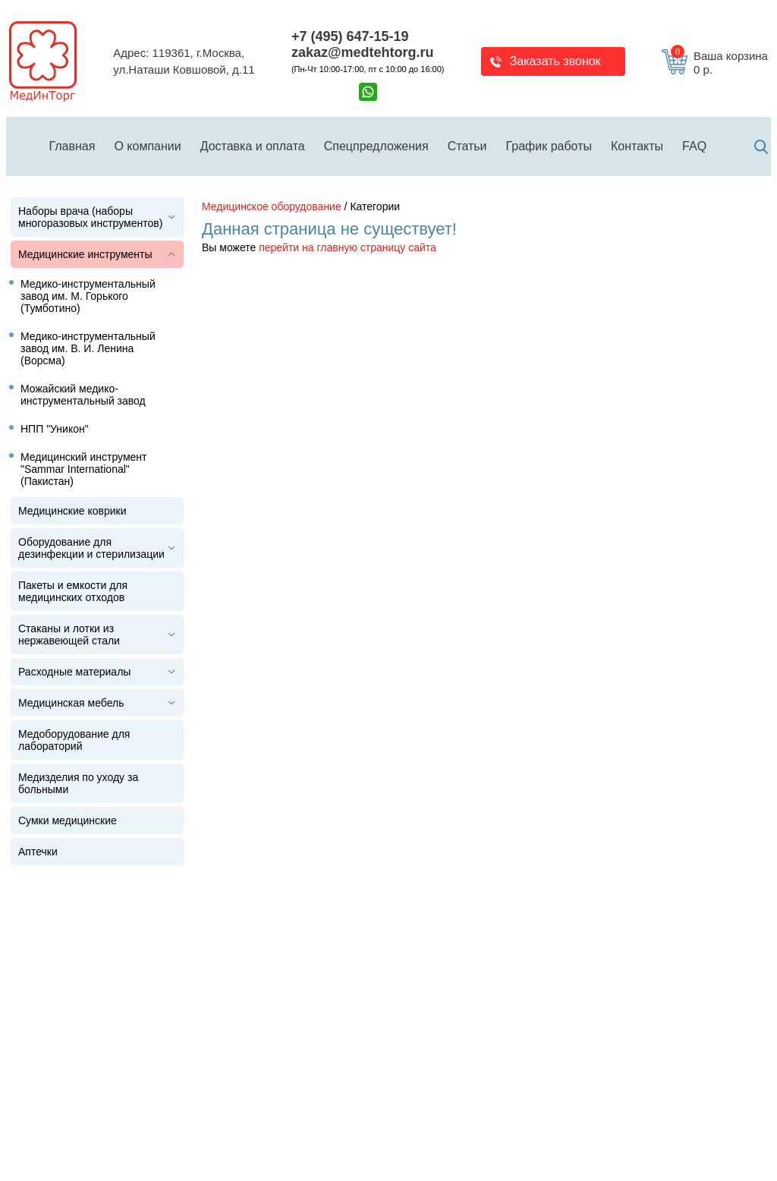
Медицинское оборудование (271, 206)
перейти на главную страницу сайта (347, 247)
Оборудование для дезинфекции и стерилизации (91, 548)
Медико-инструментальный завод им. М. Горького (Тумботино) (88, 296)
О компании (147, 146)
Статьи (467, 146)
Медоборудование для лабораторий (74, 740)
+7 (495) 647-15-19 (350, 36)
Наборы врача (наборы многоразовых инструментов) (90, 217)
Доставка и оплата (252, 146)
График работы (549, 146)
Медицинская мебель (71, 703)
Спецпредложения (376, 146)
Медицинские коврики (72, 511)
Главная (72, 146)
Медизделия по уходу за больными (78, 783)
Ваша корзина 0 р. (719, 63)
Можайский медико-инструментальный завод (83, 395)
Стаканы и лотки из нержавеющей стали (69, 634)
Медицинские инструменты (85, 254)
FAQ (694, 146)
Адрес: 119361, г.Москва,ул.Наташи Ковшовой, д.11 (183, 61)
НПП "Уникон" (54, 429)
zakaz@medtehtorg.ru (362, 52)
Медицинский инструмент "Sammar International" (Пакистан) (83, 469)
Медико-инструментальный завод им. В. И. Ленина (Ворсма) (88, 348)
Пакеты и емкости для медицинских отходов (72, 591)
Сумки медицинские (67, 820)
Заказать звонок (555, 61)
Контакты (637, 146)
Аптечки (38, 852)
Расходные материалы (74, 672)
